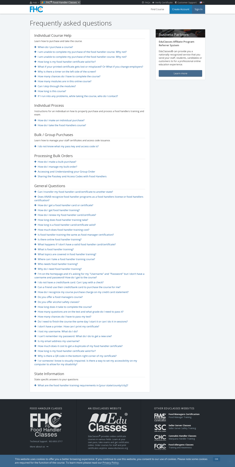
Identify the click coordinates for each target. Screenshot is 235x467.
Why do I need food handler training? (58, 269)
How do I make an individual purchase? (59, 120)
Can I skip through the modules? (55, 86)
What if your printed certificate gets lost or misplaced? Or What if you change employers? (88, 66)
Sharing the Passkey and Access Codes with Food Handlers (70, 176)
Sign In (198, 9)
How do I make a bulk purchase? (55, 161)
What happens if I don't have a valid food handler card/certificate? (75, 244)
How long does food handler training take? (61, 220)
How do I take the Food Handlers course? (60, 125)
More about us (39, 446)
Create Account (180, 9)
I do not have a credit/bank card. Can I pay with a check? (69, 282)
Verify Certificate (162, 2)
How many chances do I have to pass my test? (62, 316)
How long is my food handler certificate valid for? (65, 61)
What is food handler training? (54, 249)
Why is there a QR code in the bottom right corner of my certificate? (75, 356)
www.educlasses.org (118, 448)
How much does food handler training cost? (61, 229)
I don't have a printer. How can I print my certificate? (66, 326)
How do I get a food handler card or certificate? (63, 205)
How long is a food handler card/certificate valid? (65, 224)
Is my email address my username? (57, 341)
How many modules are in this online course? (62, 81)
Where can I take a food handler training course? (64, 259)
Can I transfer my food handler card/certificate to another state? (73, 191)
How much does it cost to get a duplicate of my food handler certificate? (78, 346)
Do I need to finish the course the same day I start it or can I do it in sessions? (81, 321)
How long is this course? (50, 91)
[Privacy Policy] (111, 462)
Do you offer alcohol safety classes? (56, 302)
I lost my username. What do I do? (56, 331)
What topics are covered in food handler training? (65, 254)
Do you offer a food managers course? (58, 297)
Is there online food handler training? (58, 239)
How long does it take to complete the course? (63, 307)
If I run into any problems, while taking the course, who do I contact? (76, 96)
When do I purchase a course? (53, 47)
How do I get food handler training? (57, 210)
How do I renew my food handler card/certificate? (65, 215)
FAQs (146, 2)
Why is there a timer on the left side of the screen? (65, 71)
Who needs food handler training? (56, 264)
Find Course (157, 9)
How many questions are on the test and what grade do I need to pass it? (78, 311)
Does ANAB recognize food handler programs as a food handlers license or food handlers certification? (88, 198)
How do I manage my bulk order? (55, 166)
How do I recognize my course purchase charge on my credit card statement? (81, 292)
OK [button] (216, 458)
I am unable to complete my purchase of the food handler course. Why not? (80, 52)
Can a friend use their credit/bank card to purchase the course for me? (77, 287)
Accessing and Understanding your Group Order (64, 171)
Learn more (180, 73)
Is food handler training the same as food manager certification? (74, 234)
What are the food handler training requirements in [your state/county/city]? (81, 385)
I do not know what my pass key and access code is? (66, 146)
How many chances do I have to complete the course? (67, 76)
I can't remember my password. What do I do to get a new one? (73, 336)
